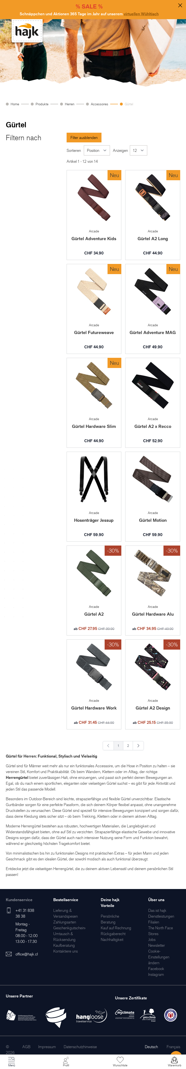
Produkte (42, 104)
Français (173, 1046)
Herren (69, 104)
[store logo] (27, 31)
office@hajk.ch (27, 954)
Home (15, 104)
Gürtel (129, 104)
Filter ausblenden (84, 137)
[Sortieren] (97, 150)
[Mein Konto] (66, 1062)
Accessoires (99, 104)
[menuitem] (64, 922)
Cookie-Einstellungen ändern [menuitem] (158, 957)
